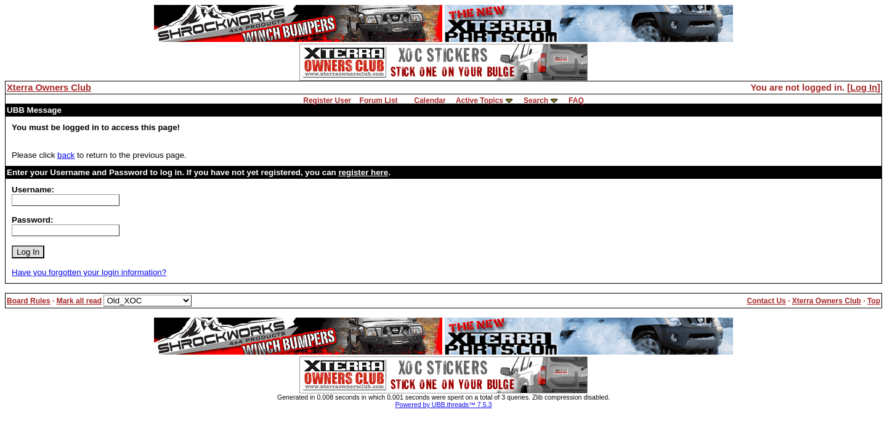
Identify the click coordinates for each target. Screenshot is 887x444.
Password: (32, 219)
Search (536, 100)
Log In (863, 87)
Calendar (429, 100)
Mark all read (79, 301)
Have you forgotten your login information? (89, 272)
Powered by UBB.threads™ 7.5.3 (443, 404)
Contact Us (766, 301)
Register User (327, 100)
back (66, 155)
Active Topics (479, 100)
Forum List (379, 100)
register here (363, 172)
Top (873, 301)
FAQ (576, 100)
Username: (33, 189)
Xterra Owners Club (49, 87)
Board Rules (29, 301)
